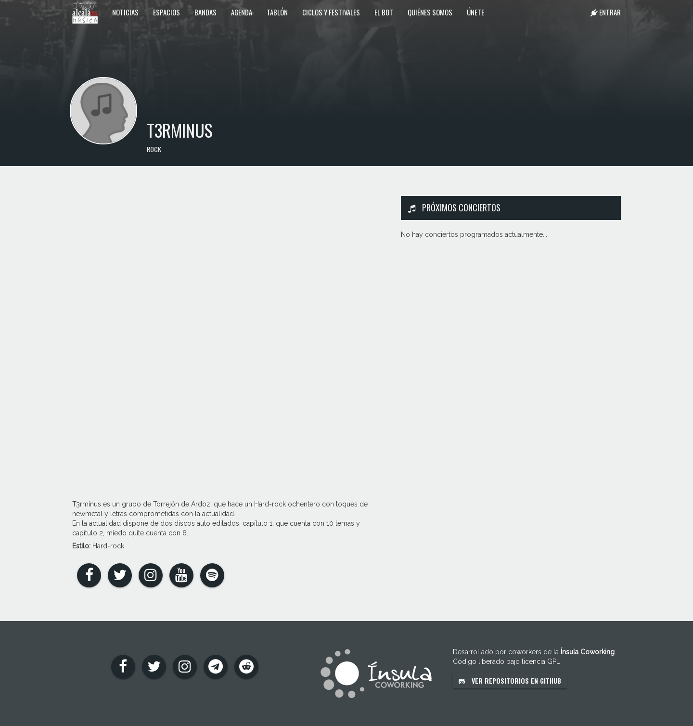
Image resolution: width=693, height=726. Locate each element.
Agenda (241, 12)
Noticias (125, 12)
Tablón (277, 12)
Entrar (605, 12)
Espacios (166, 12)
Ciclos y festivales (331, 12)
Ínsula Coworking (588, 652)
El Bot (383, 12)
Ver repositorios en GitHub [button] (510, 680)
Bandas (205, 12)
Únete (475, 12)
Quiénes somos (430, 12)
